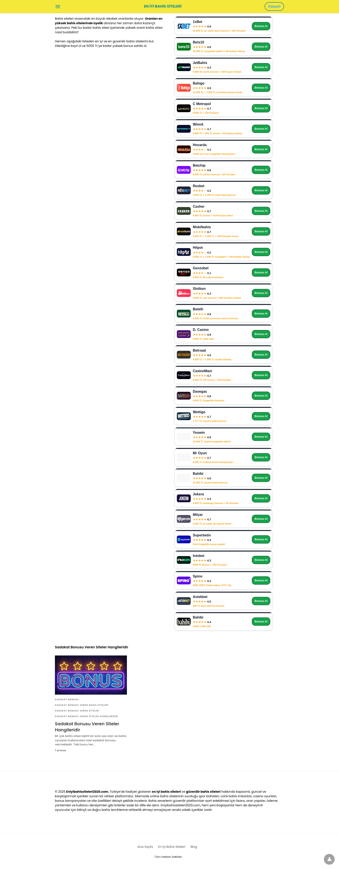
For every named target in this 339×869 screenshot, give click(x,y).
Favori (274, 6)
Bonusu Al (261, 26)
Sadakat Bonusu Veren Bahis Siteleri (82, 705)
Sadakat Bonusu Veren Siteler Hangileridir (86, 716)
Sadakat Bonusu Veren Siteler (77, 710)
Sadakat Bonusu (67, 699)
